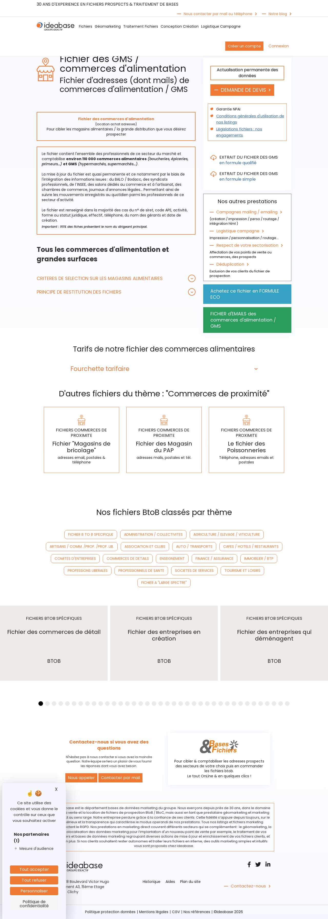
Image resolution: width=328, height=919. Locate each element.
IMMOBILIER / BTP (258, 559)
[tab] (116, 278)
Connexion (279, 46)
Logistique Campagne (221, 26)
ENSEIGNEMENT (172, 559)
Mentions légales (154, 912)
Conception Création (180, 26)
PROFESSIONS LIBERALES (88, 571)
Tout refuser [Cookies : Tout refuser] (34, 880)
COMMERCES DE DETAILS (128, 559)
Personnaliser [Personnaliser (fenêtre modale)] (34, 891)
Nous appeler (81, 778)
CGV (177, 912)
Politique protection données (110, 912)
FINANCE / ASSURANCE (214, 559)
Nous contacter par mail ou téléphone (218, 13)
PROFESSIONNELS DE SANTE (141, 571)
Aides (170, 881)
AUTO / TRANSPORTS (194, 547)
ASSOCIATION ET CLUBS (145, 547)
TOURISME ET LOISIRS (242, 571)
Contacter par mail (120, 778)
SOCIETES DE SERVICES (194, 571)
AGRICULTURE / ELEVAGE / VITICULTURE (226, 535)
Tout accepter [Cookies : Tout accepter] (34, 869)
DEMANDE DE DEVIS (245, 90)
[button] (116, 278)
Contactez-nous (247, 886)
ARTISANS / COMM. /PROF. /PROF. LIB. (82, 547)
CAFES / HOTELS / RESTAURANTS (251, 547)
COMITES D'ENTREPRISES (75, 559)
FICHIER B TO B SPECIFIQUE (90, 535)
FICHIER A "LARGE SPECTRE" (164, 583)
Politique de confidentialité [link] (34, 904)
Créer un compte (244, 46)
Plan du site (190, 881)
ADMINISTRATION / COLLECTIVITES (153, 535)
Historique (151, 881)
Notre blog (278, 13)
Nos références (197, 912)
